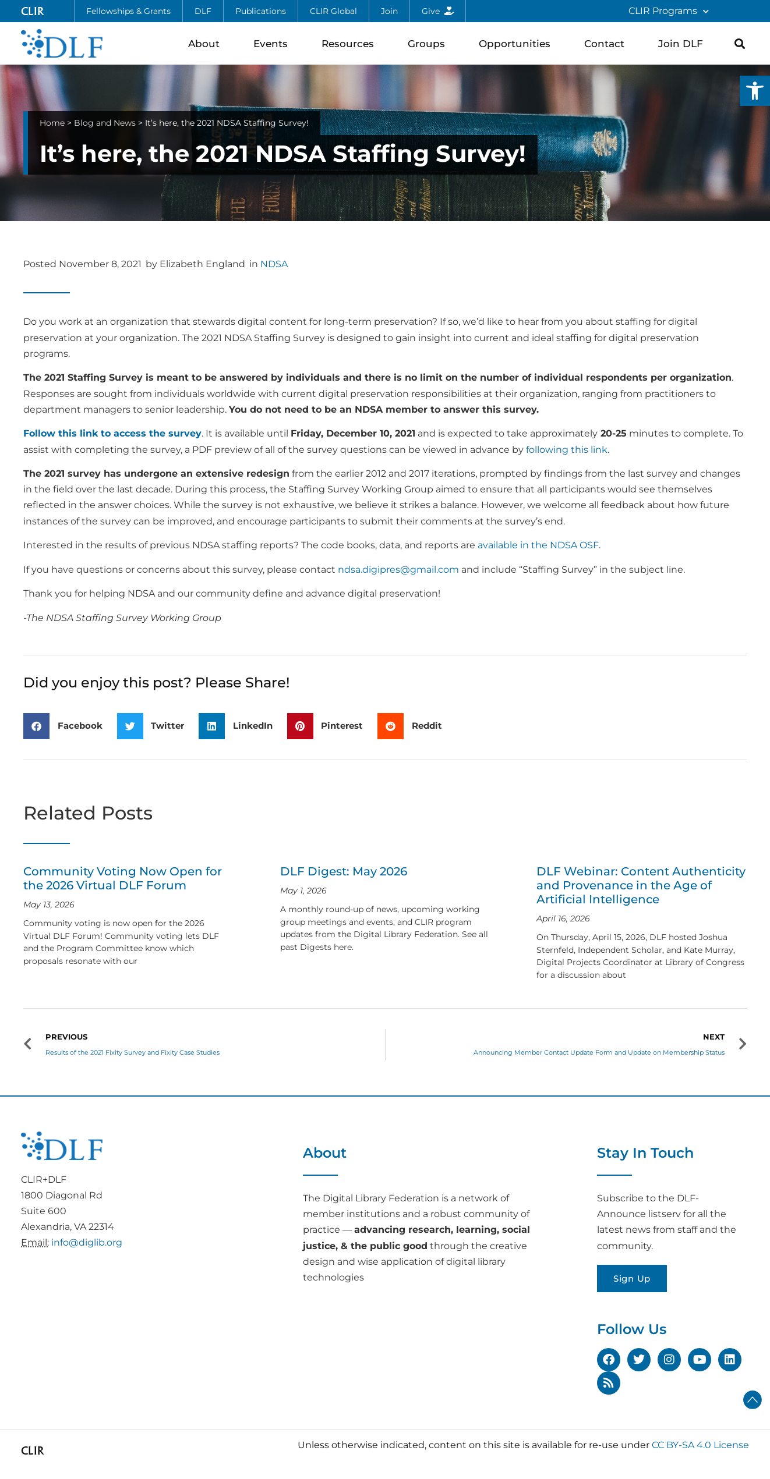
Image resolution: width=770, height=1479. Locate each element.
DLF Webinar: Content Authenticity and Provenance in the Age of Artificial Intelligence (641, 885)
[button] (755, 91)
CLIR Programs (668, 11)
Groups (429, 43)
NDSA (274, 263)
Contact (607, 43)
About (206, 43)
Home (52, 123)
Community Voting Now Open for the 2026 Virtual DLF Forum (122, 878)
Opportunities (517, 43)
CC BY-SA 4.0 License (700, 1444)
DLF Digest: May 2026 (343, 871)
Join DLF (683, 43)
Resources (351, 43)
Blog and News (105, 123)
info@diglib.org (86, 1242)
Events (273, 43)
